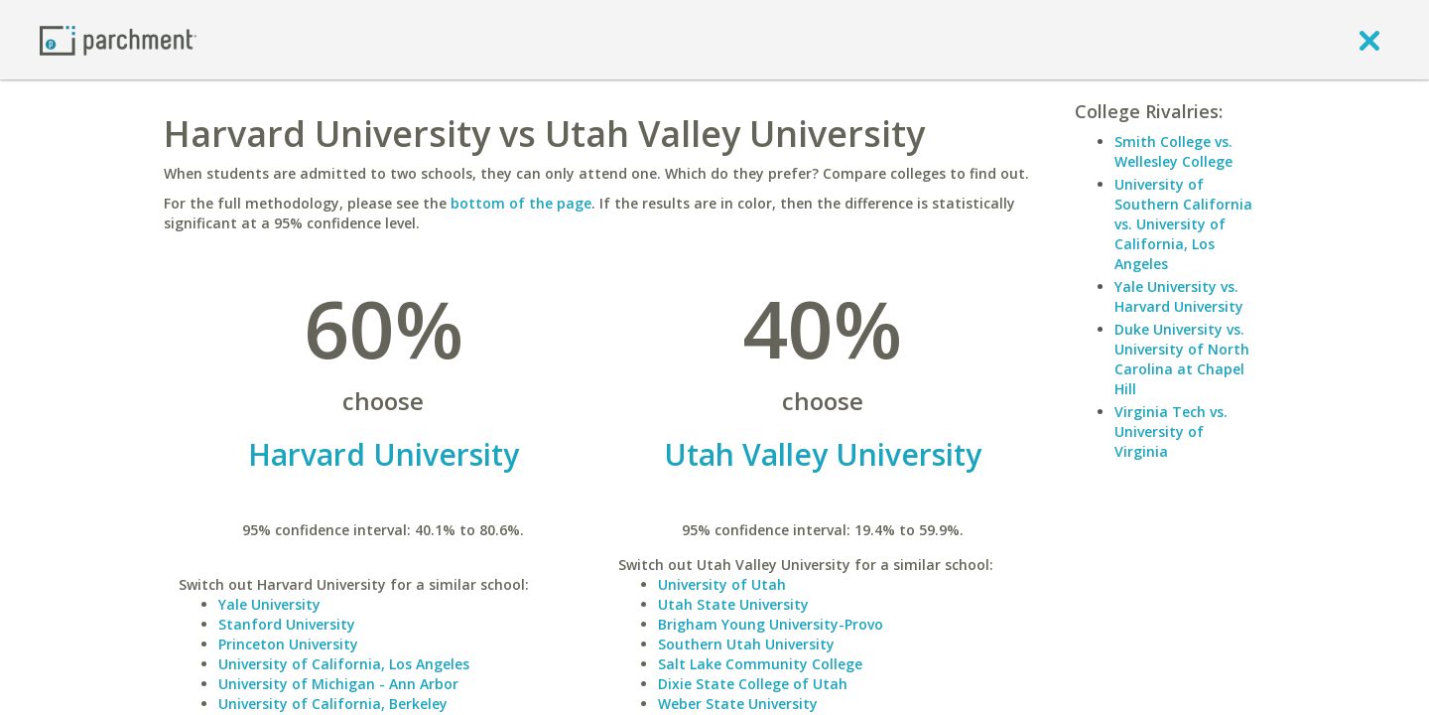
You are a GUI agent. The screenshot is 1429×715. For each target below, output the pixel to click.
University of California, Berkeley (333, 703)
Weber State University (738, 703)
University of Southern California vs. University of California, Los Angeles (1183, 224)
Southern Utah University (746, 644)
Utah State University (733, 604)
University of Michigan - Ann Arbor (338, 683)
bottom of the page (521, 203)
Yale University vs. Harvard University (1178, 296)
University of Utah (722, 584)
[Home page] (118, 39)
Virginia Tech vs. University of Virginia (1171, 431)
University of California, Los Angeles (343, 663)
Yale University (269, 604)
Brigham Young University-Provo (770, 624)
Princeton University (288, 644)
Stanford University (286, 624)
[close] (1369, 40)
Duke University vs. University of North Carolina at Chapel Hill (1181, 359)
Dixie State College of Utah (752, 683)
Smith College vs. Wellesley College (1173, 151)
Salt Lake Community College (760, 663)
